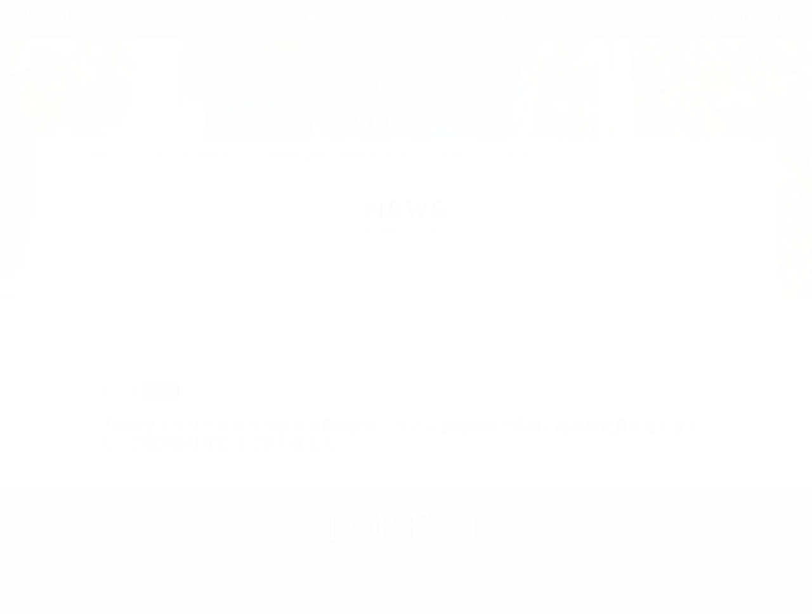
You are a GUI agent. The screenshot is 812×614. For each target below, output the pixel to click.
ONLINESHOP (752, 18)
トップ (60, 155)
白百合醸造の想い (316, 18)
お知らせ (161, 390)
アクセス (568, 18)
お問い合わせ (628, 18)
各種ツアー (511, 18)
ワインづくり (446, 18)
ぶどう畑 (386, 18)
